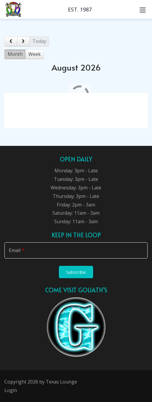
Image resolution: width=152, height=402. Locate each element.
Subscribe (76, 272)
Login (10, 390)
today (39, 41)
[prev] (10, 41)
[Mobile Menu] (143, 9)
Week (34, 54)
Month (15, 54)
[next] (23, 41)
